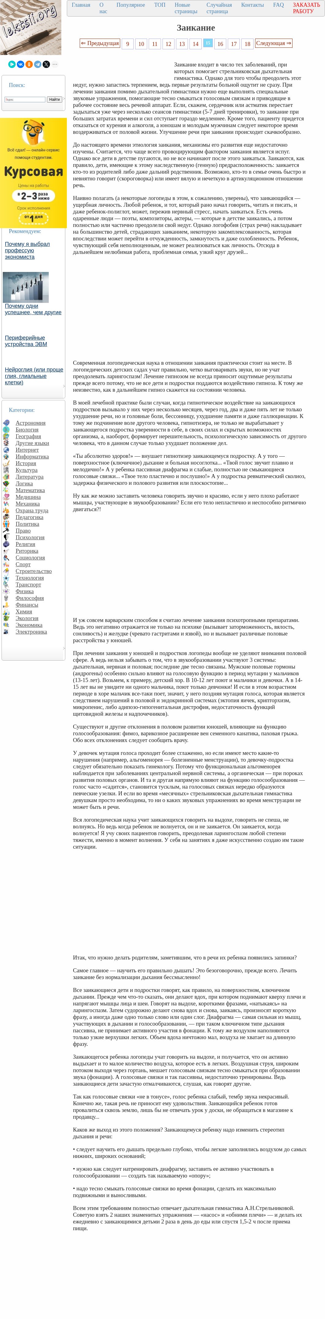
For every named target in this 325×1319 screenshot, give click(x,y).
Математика (30, 490)
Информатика (32, 456)
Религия (25, 544)
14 (196, 44)
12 (168, 44)
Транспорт (28, 584)
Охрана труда (32, 510)
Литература (30, 476)
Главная (81, 5)
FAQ (278, 5)
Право (23, 530)
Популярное (131, 5)
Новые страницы (186, 8)
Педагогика (30, 517)
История (26, 463)
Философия (30, 598)
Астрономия (31, 423)
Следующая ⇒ (273, 43)
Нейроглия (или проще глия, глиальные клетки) (34, 376)
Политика (27, 524)
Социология (30, 557)
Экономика (29, 625)
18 (247, 44)
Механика (28, 503)
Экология (27, 618)
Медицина (28, 497)
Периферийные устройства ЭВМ (26, 341)
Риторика (27, 551)
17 (234, 44)
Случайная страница (219, 8)
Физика (25, 591)
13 (182, 44)
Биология (27, 429)
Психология (30, 537)
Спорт (23, 564)
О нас (103, 8)
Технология (30, 578)
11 (155, 44)
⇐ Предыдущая (100, 43)
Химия (24, 611)
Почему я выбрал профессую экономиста (27, 250)
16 (220, 44)
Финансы (27, 604)
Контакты (252, 5)
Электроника (31, 631)
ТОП (160, 5)
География (28, 436)
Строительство (34, 571)
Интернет (27, 450)
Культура (27, 470)
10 (141, 44)
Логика (24, 483)
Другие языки (32, 443)
